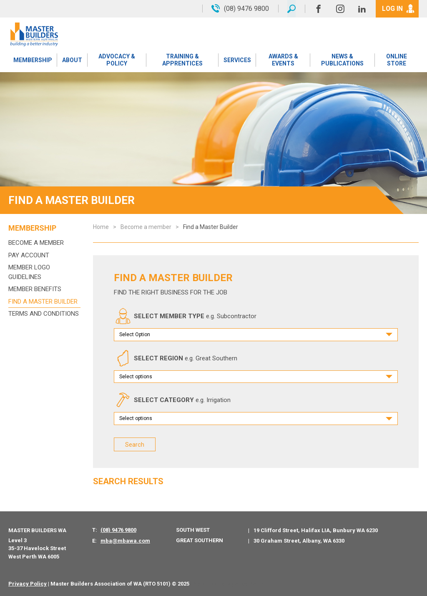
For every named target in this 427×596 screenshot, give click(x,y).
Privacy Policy (27, 584)
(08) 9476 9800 (118, 529)
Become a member (36, 242)
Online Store (396, 60)
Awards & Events (283, 60)
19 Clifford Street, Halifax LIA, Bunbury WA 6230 (316, 530)
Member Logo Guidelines (29, 272)
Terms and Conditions (43, 313)
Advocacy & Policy (116, 60)
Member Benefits (34, 289)
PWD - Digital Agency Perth (228, 584)
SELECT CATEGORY (172, 400)
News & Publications (342, 60)
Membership (32, 60)
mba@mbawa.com (125, 540)
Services (237, 60)
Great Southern (199, 540)
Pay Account (28, 255)
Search (134, 444)
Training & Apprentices (182, 60)
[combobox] (256, 334)
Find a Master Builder (43, 301)
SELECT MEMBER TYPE (185, 316)
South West (193, 529)
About (72, 60)
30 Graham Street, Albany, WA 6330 (299, 540)
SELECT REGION (175, 358)
